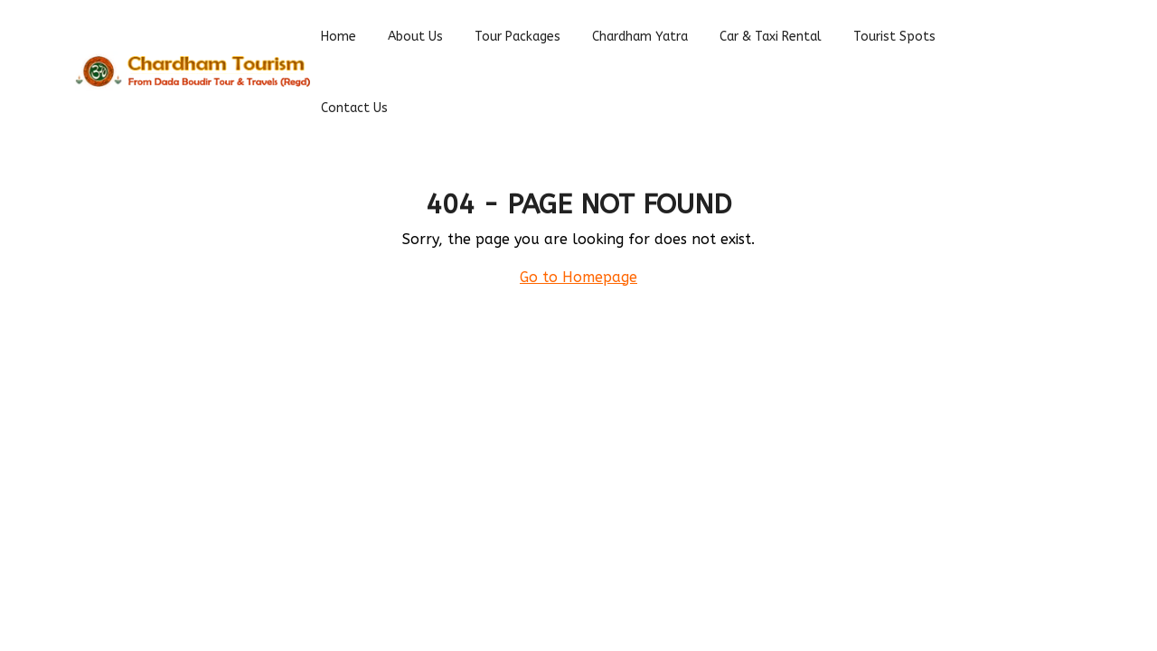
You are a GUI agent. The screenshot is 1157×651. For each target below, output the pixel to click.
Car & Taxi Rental (771, 36)
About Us (415, 36)
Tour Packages (517, 36)
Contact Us (354, 108)
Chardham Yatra (640, 36)
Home (338, 36)
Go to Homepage (578, 277)
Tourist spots (894, 36)
